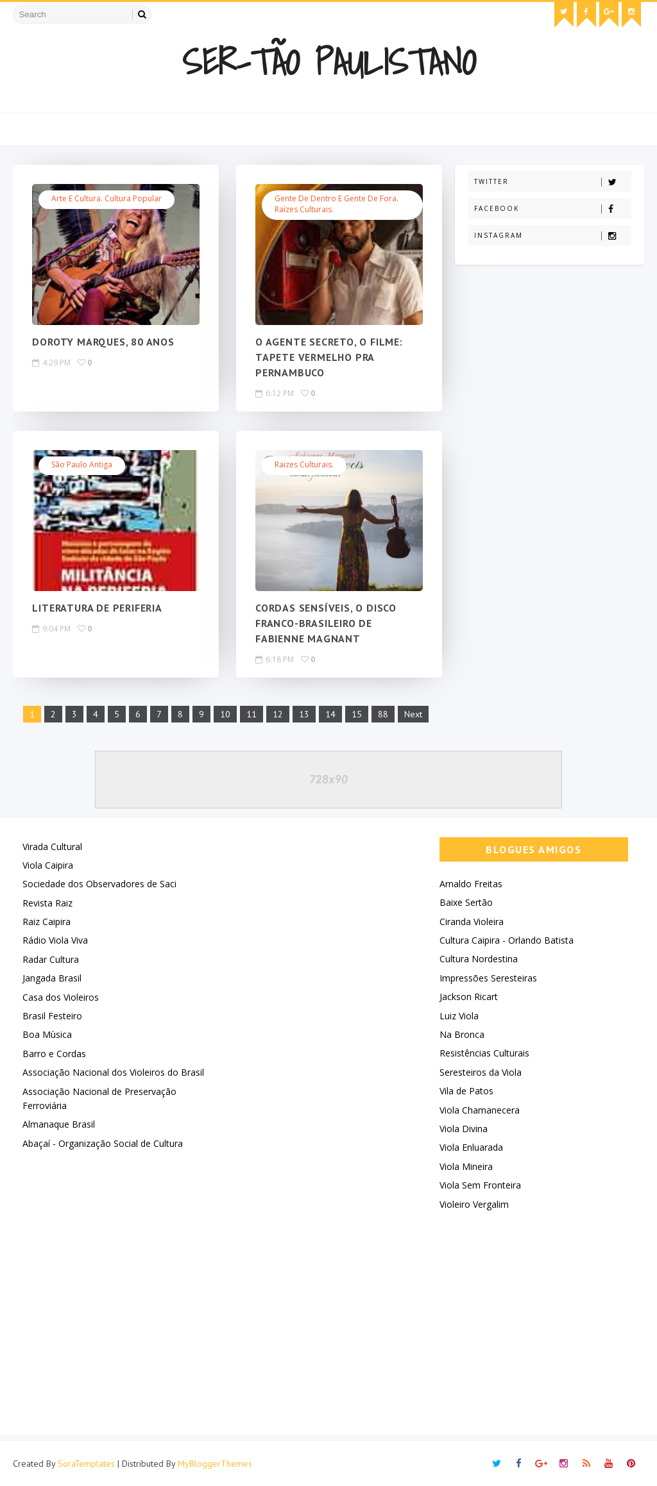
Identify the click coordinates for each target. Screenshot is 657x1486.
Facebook (552, 208)
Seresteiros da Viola (480, 1072)
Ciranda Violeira (471, 921)
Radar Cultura (50, 959)
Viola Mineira (466, 1166)
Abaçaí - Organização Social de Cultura (102, 1143)
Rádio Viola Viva (55, 940)
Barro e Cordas (54, 1054)
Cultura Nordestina (478, 959)
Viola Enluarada (471, 1147)
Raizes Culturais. (304, 464)
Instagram (552, 235)
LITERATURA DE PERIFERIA (97, 608)
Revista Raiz (47, 903)
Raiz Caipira (46, 921)
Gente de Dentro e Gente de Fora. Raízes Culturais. (336, 204)
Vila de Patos (466, 1091)
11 (251, 714)
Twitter (552, 182)
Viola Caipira (47, 865)
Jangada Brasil (51, 978)
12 (278, 714)
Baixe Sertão (466, 902)
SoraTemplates (86, 1463)
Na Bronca (461, 1034)
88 (383, 714)
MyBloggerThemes (215, 1463)
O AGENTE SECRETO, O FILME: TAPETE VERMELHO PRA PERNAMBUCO (329, 358)
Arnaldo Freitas (470, 884)
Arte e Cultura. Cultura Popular (106, 198)
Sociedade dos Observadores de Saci (99, 884)
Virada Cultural (52, 846)
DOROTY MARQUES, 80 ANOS (103, 342)
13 (304, 714)
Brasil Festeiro (52, 1016)
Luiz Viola (459, 1016)
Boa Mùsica (47, 1034)
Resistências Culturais (484, 1053)
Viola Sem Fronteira (480, 1185)
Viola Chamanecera (479, 1110)
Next (413, 714)
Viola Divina (463, 1129)
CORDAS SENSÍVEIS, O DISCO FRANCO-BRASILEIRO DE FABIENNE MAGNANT (326, 624)
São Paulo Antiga (81, 464)
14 (330, 714)
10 (225, 714)
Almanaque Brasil (58, 1124)
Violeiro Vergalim (474, 1204)
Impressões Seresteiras (488, 978)
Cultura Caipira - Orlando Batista (506, 940)
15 (357, 714)
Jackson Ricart (468, 996)
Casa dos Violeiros (60, 997)
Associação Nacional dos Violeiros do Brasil (113, 1072)
